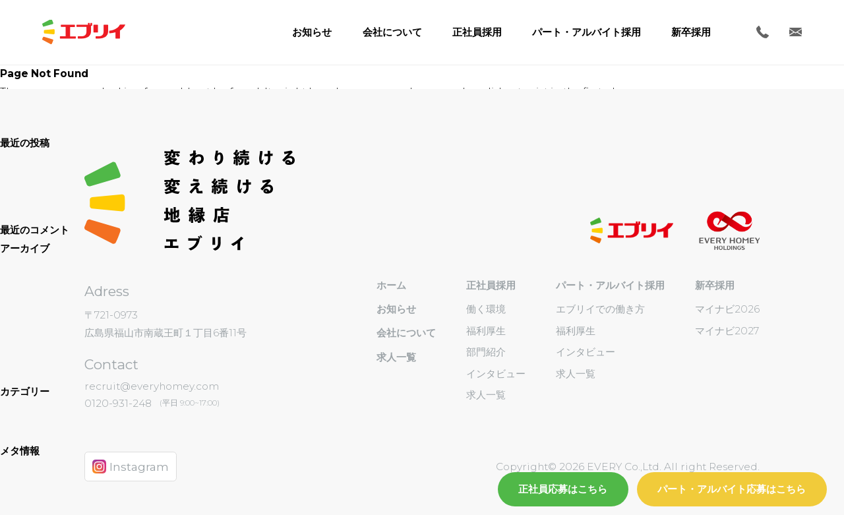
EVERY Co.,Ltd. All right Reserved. (672, 466)
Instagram (130, 466)
